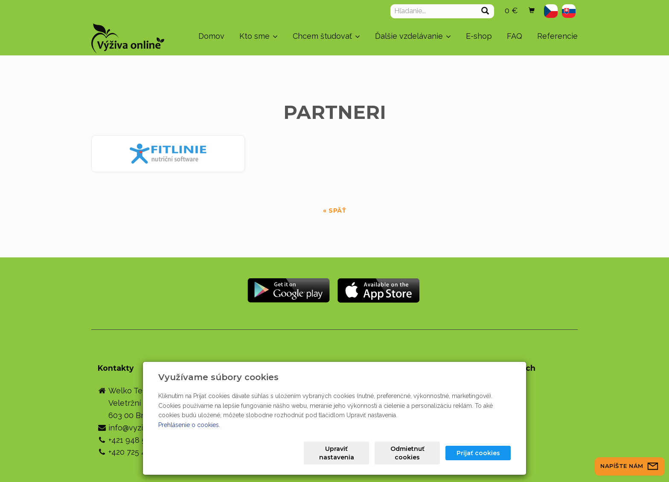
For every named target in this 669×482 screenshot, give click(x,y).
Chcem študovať (326, 36)
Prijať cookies (478, 453)
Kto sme (258, 36)
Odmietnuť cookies (407, 453)
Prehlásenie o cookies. (189, 424)
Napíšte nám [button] (629, 465)
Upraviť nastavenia (336, 453)
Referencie (557, 36)
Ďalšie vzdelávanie (413, 36)
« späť (334, 210)
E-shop (479, 36)
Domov (211, 36)
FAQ (514, 36)
